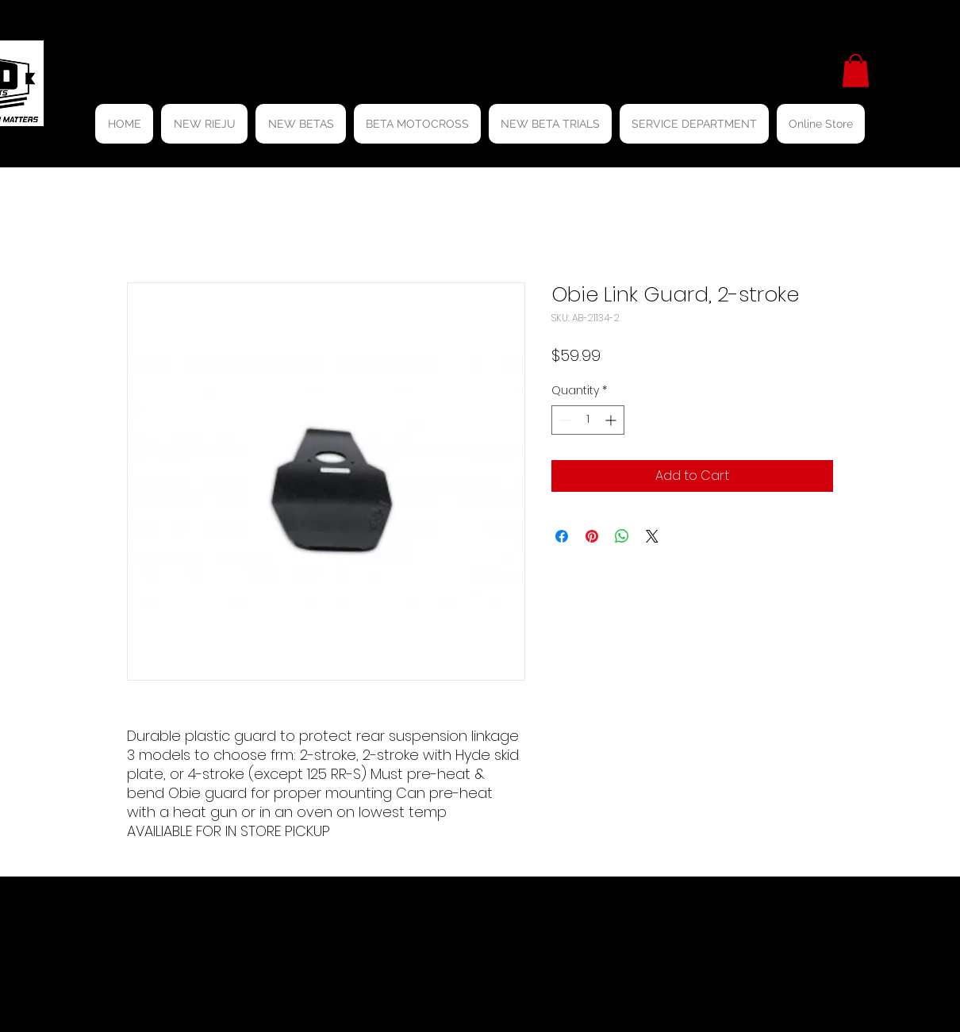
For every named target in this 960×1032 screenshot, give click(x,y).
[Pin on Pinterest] (591, 536)
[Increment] (612, 420)
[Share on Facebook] (561, 536)
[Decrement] (564, 420)
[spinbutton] (588, 420)
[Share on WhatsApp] (622, 536)
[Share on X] (652, 536)
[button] (856, 70)
